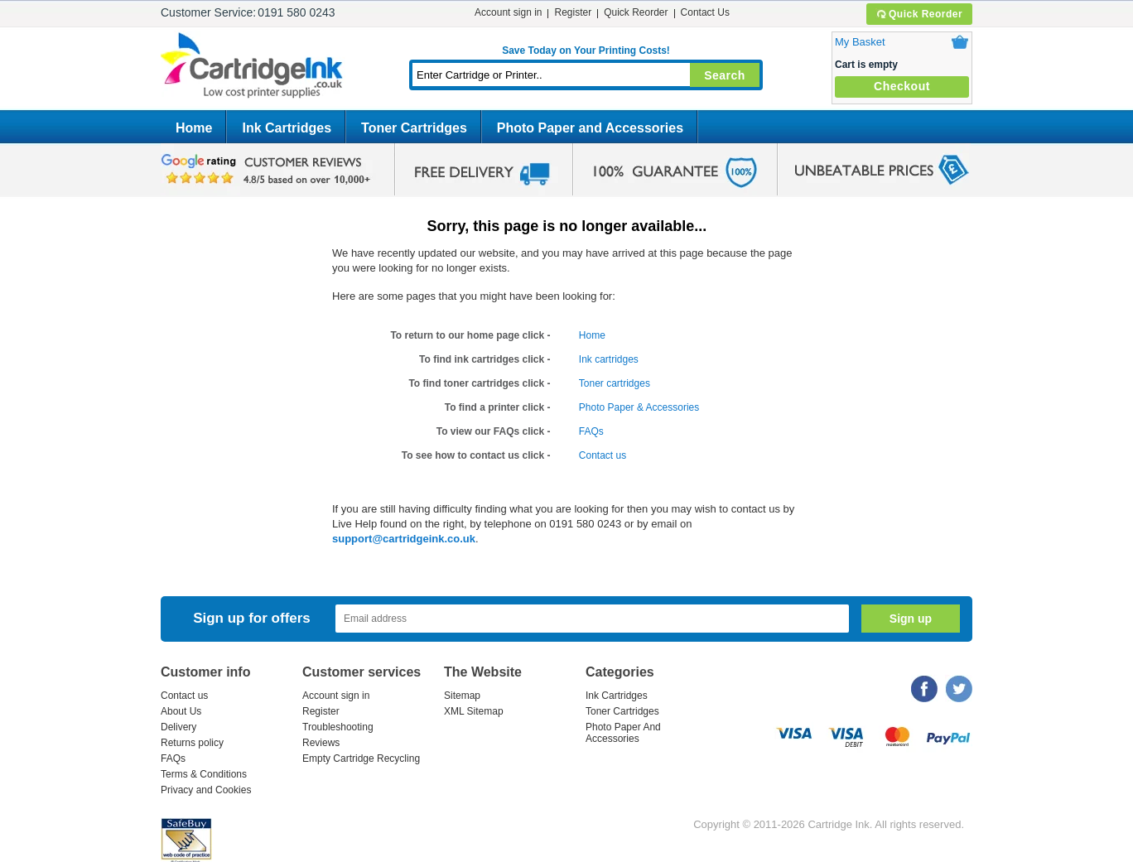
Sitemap (462, 695)
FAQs (591, 431)
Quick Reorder (918, 14)
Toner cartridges (614, 383)
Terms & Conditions (204, 774)
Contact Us (705, 12)
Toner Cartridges (414, 128)
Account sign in (508, 12)
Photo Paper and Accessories (590, 128)
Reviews (321, 743)
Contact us (602, 455)
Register (572, 12)
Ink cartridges (609, 359)
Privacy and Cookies (206, 790)
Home (194, 128)
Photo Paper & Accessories (639, 407)
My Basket (860, 42)
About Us (181, 711)
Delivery (178, 727)
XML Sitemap (474, 711)
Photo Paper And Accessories (623, 732)
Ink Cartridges (286, 128)
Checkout (902, 86)
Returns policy (192, 743)
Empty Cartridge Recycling (361, 758)
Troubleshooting (338, 727)
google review (268, 169)
